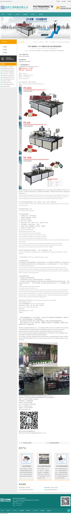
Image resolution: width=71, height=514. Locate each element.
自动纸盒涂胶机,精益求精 (54, 442)
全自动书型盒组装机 (60, 50)
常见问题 (5, 52)
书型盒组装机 (29, 319)
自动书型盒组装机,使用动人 (7, 82)
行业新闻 (5, 49)
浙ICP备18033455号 (4, 513)
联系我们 (41, 14)
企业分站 (35, 510)
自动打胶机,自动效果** (27, 442)
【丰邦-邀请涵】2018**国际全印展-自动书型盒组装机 (59, 42)
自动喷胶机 (38, 50)
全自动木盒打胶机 (32, 50)
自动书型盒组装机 (52, 50)
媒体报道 (25, 14)
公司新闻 (5, 46)
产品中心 (18, 14)
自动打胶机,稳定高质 (6, 86)
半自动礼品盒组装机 (45, 50)
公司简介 (10, 14)
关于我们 (58, 1)
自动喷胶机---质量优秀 (6, 80)
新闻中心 (33, 14)
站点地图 (63, 1)
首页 (3, 14)
